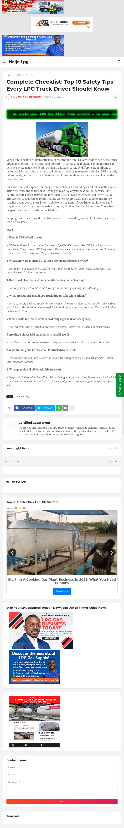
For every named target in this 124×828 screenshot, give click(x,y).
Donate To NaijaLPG (120, 385)
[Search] (119, 62)
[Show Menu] (4, 62)
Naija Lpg (19, 61)
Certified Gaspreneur (34, 423)
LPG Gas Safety (24, 75)
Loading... (11, 488)
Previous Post (13, 461)
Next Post (113, 461)
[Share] (115, 96)
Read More (62, 591)
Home (9, 75)
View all (113, 448)
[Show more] (72, 408)
